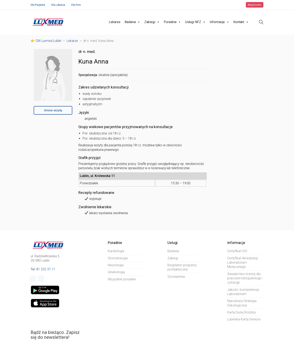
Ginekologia (116, 272)
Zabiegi (152, 22)
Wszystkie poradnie (122, 279)
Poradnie (172, 22)
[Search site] (261, 22)
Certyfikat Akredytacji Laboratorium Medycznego (242, 262)
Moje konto (254, 4)
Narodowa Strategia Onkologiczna (241, 303)
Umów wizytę (53, 110)
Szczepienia (176, 277)
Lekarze (114, 22)
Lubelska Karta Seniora (243, 319)
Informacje (219, 22)
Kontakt (241, 22)
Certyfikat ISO (237, 251)
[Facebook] (33, 278)
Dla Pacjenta (38, 4)
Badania (132, 22)
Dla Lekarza (58, 4)
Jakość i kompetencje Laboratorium (243, 292)
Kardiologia (116, 251)
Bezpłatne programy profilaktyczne (182, 267)
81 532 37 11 (45, 269)
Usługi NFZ (195, 22)
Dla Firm (76, 4)
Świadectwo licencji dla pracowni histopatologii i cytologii (244, 278)
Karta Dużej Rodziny (241, 312)
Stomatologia (118, 258)
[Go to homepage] (48, 22)
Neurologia (116, 265)
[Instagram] (41, 278)
